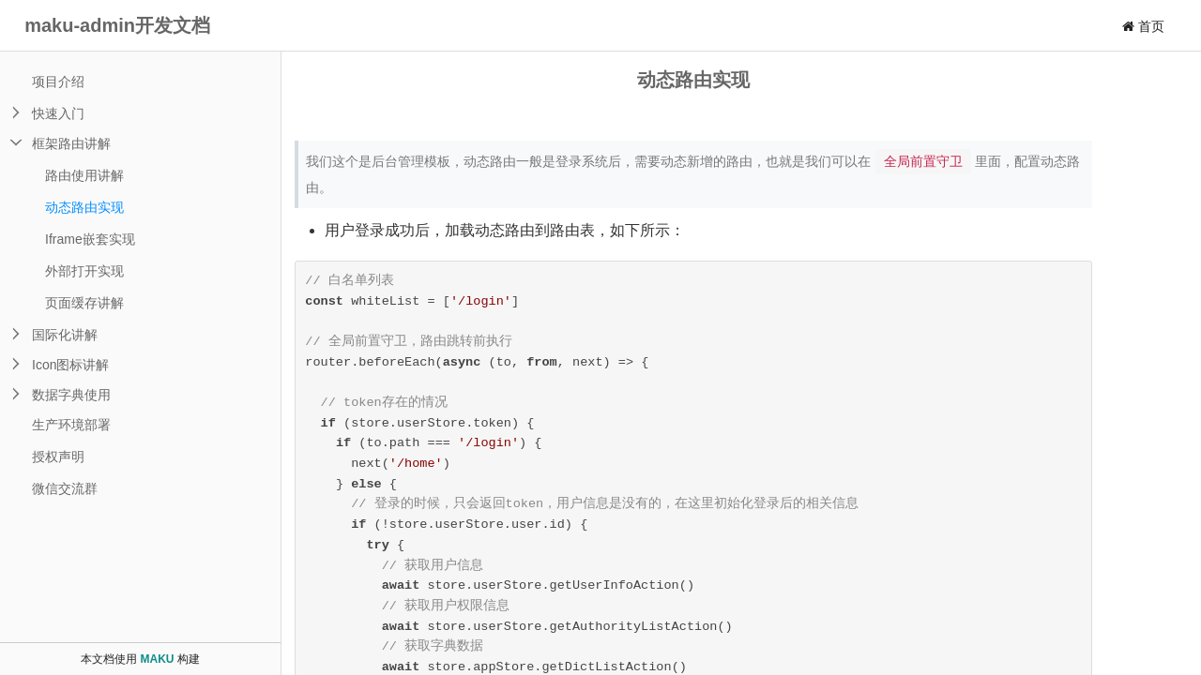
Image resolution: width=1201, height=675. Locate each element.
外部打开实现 (84, 270)
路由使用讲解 (84, 175)
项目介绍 (58, 81)
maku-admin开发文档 (117, 25)
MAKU (158, 659)
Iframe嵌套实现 (90, 239)
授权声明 (58, 456)
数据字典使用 (71, 394)
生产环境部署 (71, 424)
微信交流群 (65, 488)
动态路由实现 (84, 207)
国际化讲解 (65, 334)
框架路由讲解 (71, 143)
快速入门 (58, 113)
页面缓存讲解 (84, 302)
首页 (1143, 26)
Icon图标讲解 (70, 364)
